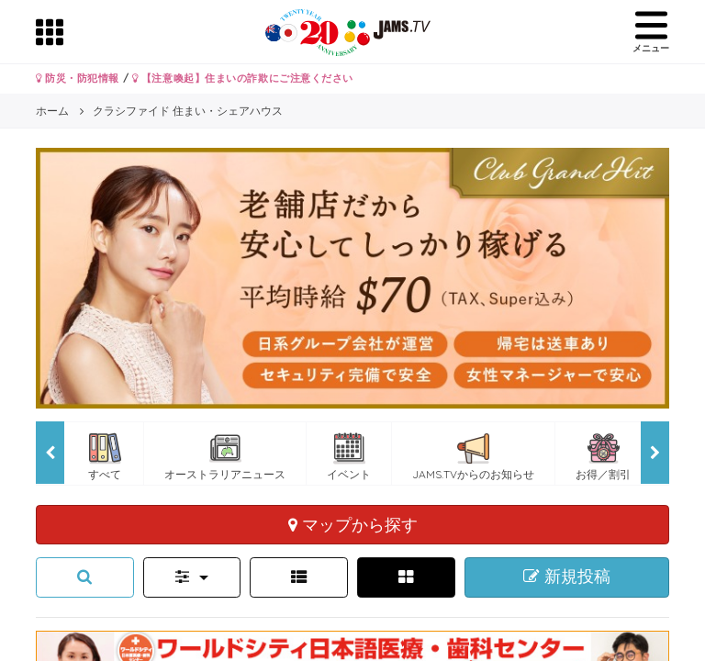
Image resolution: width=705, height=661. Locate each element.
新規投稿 (566, 576)
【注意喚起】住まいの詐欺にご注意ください (242, 78)
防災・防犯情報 (77, 78)
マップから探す (353, 524)
